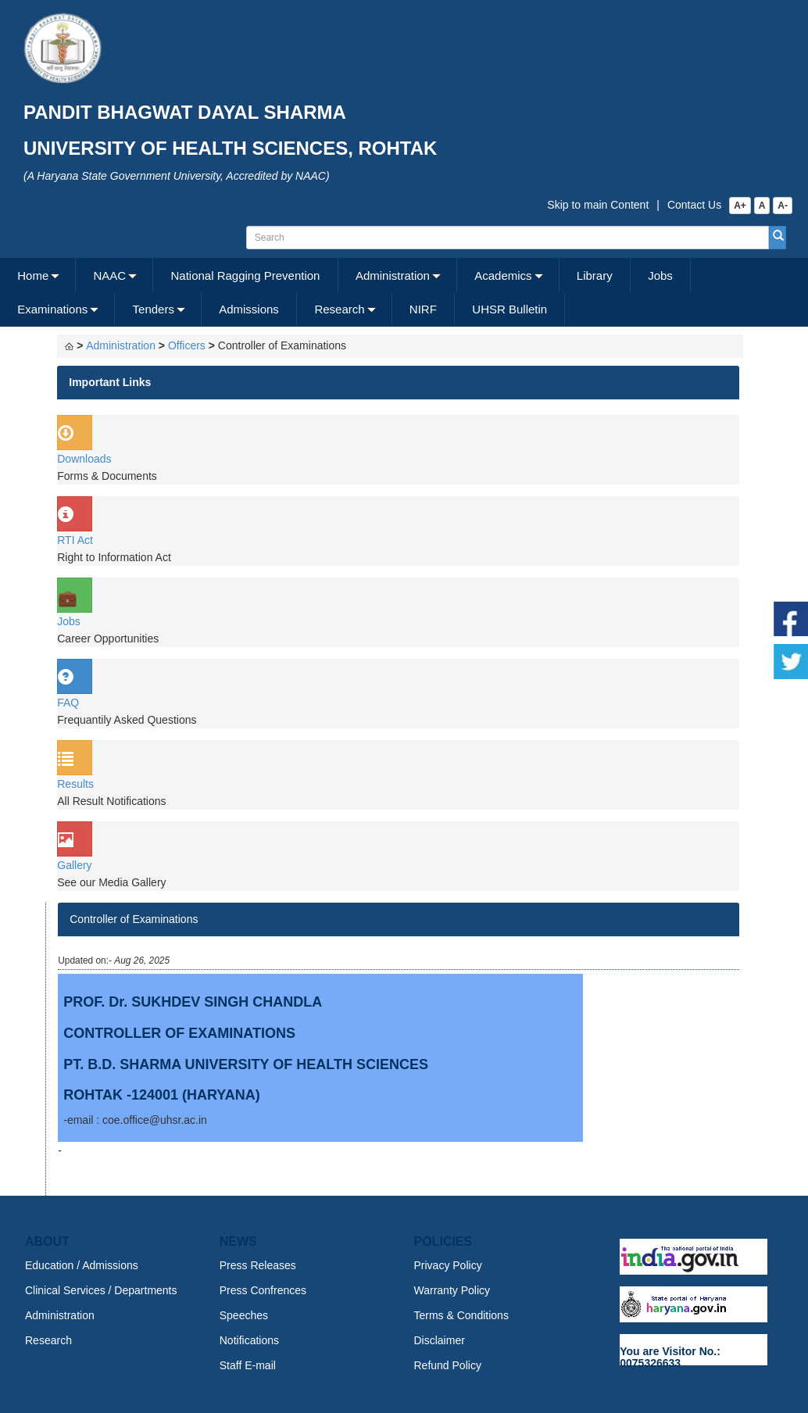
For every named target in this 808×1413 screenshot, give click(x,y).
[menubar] (402, 292)
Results (75, 784)
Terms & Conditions (461, 1315)
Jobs (660, 275)
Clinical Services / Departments (101, 1290)
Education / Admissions (81, 1265)
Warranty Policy (452, 1290)
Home (32, 275)
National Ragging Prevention (245, 275)
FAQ (68, 702)
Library (595, 275)
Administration (393, 275)
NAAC (110, 275)
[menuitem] (38, 275)
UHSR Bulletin (509, 309)
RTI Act (75, 540)
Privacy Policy (448, 1265)
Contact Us (694, 205)
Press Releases (258, 1265)
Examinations (52, 309)
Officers (187, 345)
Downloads (84, 459)
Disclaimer (439, 1340)
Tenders (153, 309)
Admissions (249, 309)
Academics (502, 275)
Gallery (74, 865)
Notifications (249, 1340)
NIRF (423, 309)
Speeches (244, 1315)
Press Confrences (263, 1290)
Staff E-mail (248, 1365)
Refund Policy (447, 1365)
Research (339, 309)
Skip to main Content (598, 205)
